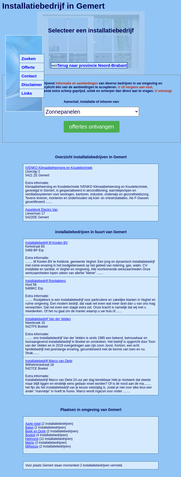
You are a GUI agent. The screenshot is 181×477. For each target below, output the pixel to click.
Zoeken (28, 58)
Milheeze (31, 446)
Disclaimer (31, 84)
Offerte (28, 67)
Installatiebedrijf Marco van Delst (48, 361)
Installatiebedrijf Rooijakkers (45, 281)
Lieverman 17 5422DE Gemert (41, 213)
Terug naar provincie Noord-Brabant (92, 65)
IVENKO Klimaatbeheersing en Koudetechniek (58, 168)
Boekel (30, 435)
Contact (29, 76)
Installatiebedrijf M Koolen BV (46, 243)
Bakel (29, 427)
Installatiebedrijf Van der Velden (48, 319)
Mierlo (29, 443)
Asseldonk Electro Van (41, 210)
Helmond (31, 439)
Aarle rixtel (33, 424)
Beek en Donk (35, 431)
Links (26, 93)
